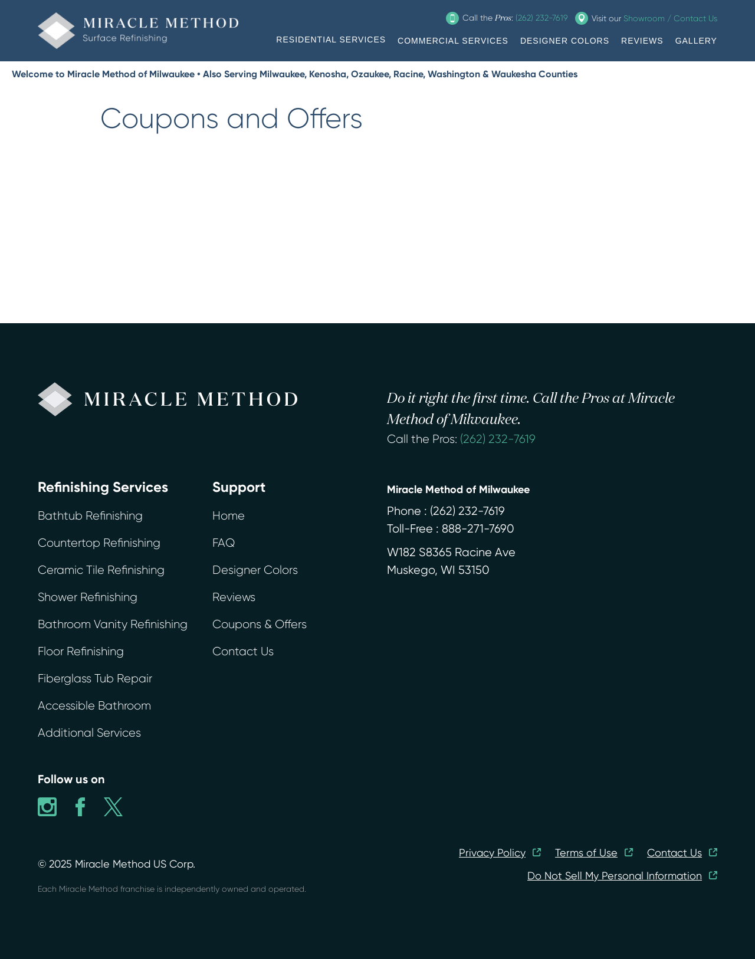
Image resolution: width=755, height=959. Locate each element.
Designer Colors (255, 570)
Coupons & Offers (259, 624)
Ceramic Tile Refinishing (101, 570)
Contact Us (243, 651)
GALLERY (696, 40)
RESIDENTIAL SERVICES (331, 39)
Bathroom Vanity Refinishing (113, 624)
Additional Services (89, 733)
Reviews (233, 597)
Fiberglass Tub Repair (95, 678)
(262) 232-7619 (498, 439)
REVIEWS (642, 40)
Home (228, 516)
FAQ (223, 543)
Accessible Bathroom (94, 705)
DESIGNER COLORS (564, 40)
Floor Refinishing (81, 651)
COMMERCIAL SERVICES (453, 40)
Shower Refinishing (87, 597)
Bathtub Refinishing (90, 516)
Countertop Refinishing (99, 543)
